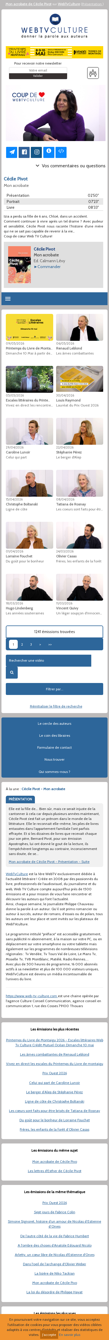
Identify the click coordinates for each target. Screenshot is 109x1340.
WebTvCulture (69, 4)
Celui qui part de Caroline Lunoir (54, 1082)
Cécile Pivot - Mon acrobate (43, 789)
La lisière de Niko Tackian (55, 1273)
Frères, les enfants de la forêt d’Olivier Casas (54, 1129)
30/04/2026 (65, 395)
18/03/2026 (14, 603)
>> (50, 644)
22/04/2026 (65, 447)
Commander (48, 266)
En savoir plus (69, 1334)
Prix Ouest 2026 (54, 1073)
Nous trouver (54, 759)
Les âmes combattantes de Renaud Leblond (54, 1054)
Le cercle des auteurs (54, 723)
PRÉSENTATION (20, 799)
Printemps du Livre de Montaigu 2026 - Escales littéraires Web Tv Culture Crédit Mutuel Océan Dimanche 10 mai (54, 1042)
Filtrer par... (54, 689)
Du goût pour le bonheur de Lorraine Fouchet (54, 1120)
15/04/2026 (14, 499)
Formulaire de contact (54, 747)
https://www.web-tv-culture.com (32, 996)
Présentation (92, 4)
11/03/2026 (64, 603)
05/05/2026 (15, 395)
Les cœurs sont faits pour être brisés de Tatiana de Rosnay (54, 1110)
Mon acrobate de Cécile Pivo (54, 1161)
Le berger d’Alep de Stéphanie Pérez (54, 1092)
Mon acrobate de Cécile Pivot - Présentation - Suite (49, 861)
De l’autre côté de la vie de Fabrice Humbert (54, 1236)
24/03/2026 (65, 551)
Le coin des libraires (54, 735)
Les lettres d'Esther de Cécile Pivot (54, 1171)
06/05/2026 (65, 343)
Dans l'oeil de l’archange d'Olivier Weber (54, 1264)
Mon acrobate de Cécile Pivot (28, 4)
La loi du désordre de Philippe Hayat (54, 1292)
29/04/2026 (15, 447)
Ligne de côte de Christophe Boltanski (54, 1101)
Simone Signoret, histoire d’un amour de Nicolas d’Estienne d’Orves (54, 1223)
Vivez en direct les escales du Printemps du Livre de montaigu (54, 1063)
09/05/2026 (15, 343)
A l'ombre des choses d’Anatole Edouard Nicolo (55, 1245)
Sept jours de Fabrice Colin (54, 1212)
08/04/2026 (65, 499)
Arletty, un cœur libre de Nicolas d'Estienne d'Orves (54, 1254)
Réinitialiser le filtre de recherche (56, 706)
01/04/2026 (14, 551)
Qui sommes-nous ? (54, 771)
